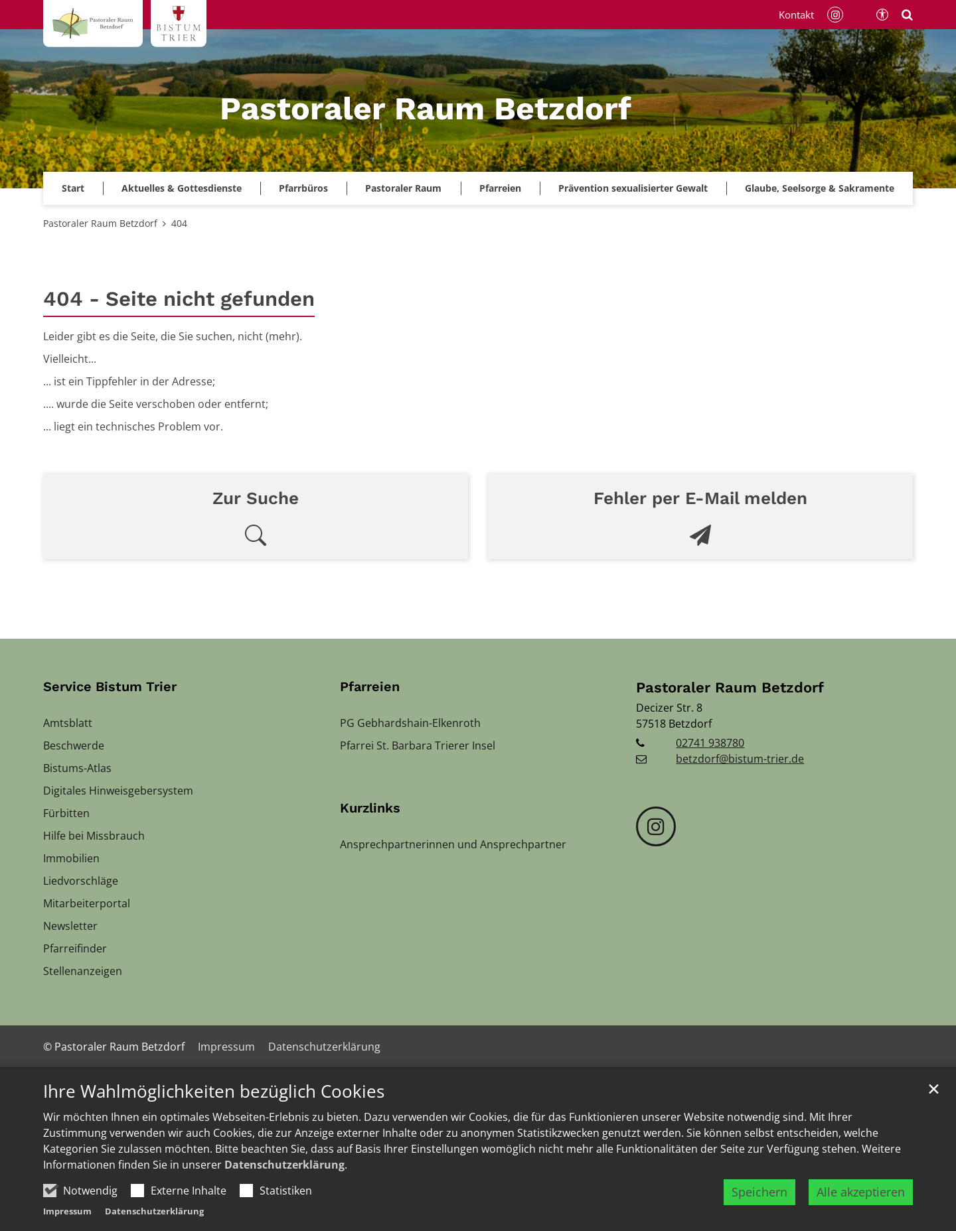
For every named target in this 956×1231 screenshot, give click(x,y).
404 (179, 223)
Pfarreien (370, 686)
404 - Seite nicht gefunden (179, 299)
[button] (633, 188)
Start (73, 188)
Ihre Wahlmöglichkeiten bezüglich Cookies (213, 1093)
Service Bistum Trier (110, 686)
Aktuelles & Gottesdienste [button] (181, 188)
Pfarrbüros (303, 188)
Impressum (67, 1212)
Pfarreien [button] (500, 188)
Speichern (759, 1192)
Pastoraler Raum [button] (403, 188)
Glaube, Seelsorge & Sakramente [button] (819, 188)
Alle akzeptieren (861, 1192)
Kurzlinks (370, 808)
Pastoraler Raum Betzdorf (100, 223)
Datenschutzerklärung (284, 1165)
